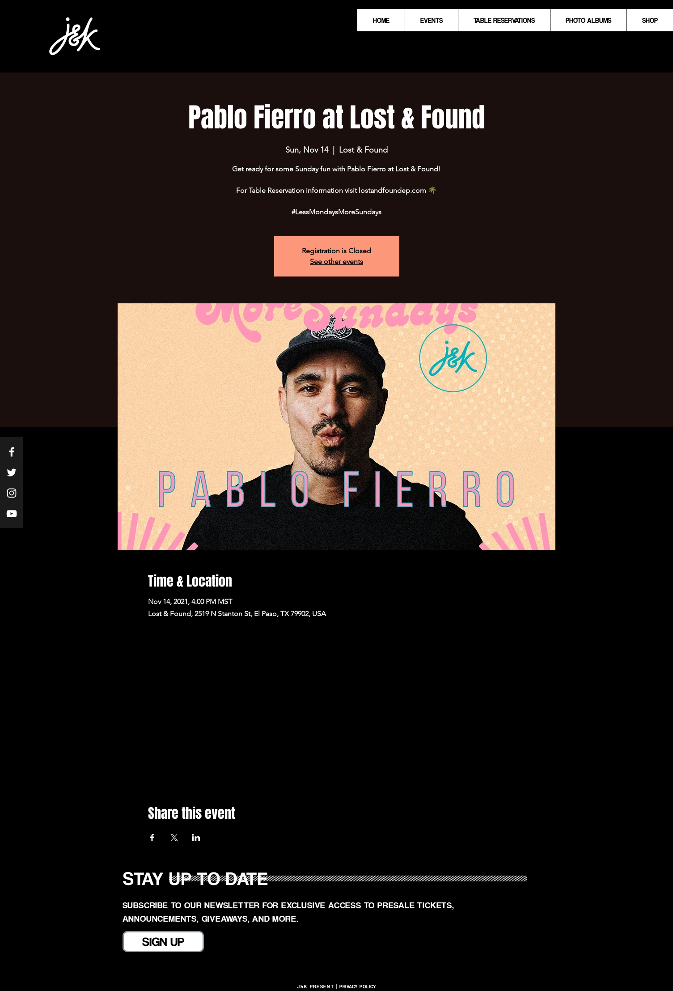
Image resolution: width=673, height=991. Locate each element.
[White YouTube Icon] (11, 513)
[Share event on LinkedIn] (196, 837)
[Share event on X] (174, 837)
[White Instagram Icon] (11, 493)
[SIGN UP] (163, 941)
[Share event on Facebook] (152, 837)
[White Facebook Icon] (11, 452)
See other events (336, 261)
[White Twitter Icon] (11, 472)
